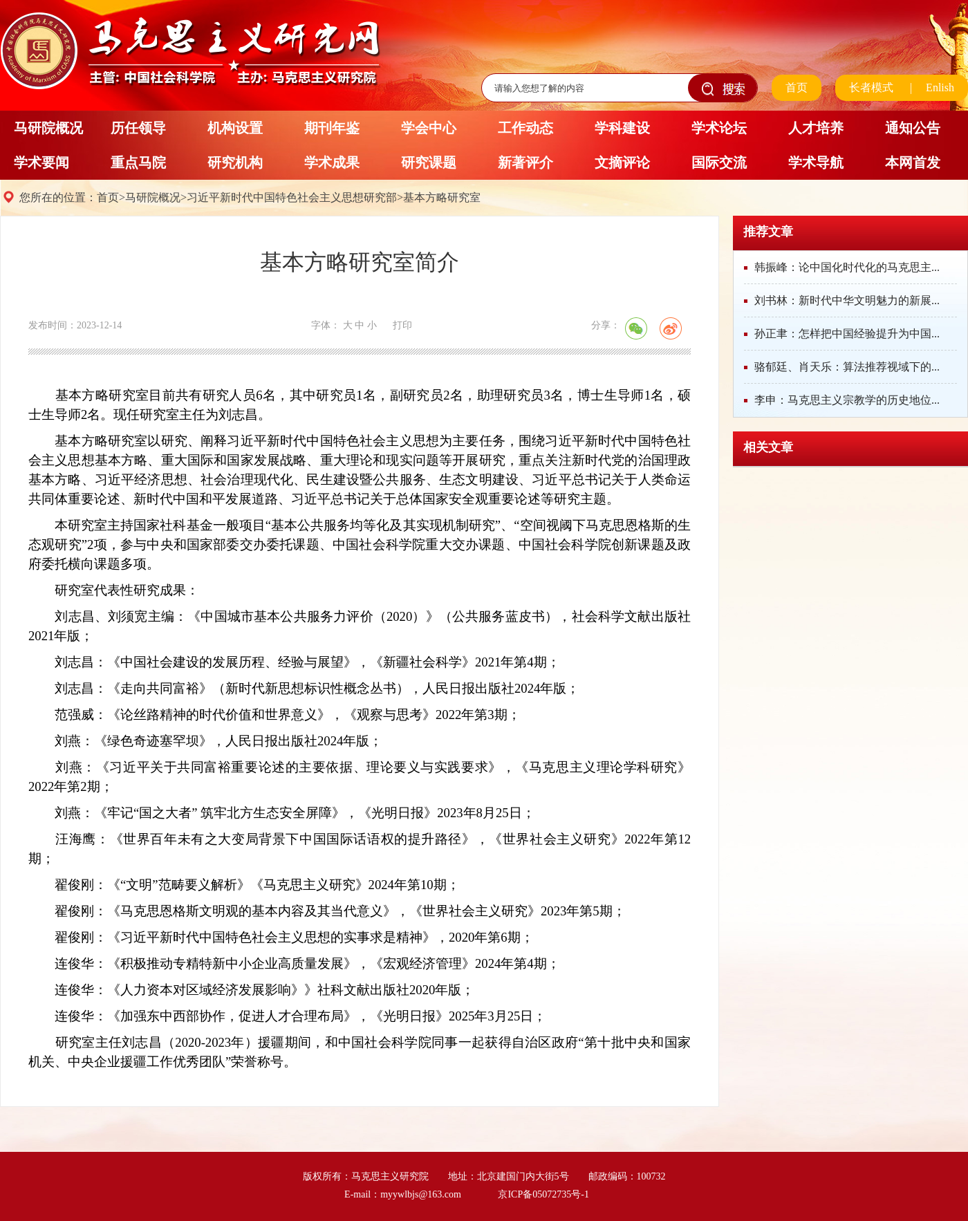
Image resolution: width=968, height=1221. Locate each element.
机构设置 (235, 128)
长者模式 (871, 87)
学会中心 (428, 128)
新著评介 (525, 162)
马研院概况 (48, 128)
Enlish (940, 87)
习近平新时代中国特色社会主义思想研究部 (292, 197)
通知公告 (912, 128)
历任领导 (138, 128)
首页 (796, 87)
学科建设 (622, 128)
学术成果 (332, 162)
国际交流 (719, 162)
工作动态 (525, 128)
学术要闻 (41, 162)
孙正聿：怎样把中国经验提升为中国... (847, 333)
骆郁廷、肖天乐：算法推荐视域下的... (847, 367)
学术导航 (816, 162)
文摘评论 (622, 162)
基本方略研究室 (442, 197)
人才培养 (816, 128)
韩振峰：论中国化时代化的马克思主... (847, 267)
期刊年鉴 (332, 128)
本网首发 (912, 162)
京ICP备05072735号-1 (543, 1194)
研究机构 (235, 162)
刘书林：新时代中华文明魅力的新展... (847, 300)
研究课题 (428, 162)
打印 (402, 325)
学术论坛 (719, 128)
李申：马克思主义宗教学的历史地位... (847, 400)
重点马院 (138, 162)
